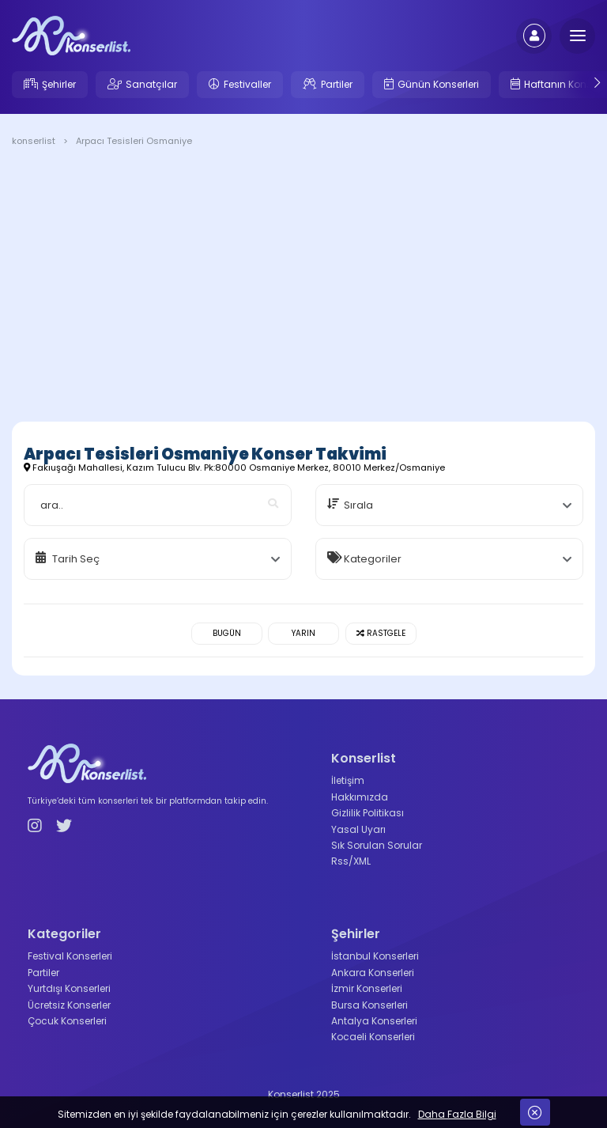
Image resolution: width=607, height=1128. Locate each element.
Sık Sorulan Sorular (376, 845)
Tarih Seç (76, 558)
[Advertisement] (303, 287)
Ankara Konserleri (372, 972)
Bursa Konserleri (369, 1005)
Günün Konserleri (438, 84)
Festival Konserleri (70, 956)
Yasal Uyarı (358, 829)
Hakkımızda (359, 797)
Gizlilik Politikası (367, 813)
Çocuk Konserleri (67, 1021)
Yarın (303, 633)
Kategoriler (373, 558)
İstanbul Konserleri (375, 956)
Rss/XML (351, 861)
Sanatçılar (151, 84)
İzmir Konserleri (366, 988)
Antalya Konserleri (374, 1021)
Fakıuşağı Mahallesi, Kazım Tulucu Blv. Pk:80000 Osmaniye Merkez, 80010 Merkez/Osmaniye (234, 467)
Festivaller (247, 84)
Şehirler (59, 84)
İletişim (347, 780)
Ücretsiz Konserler (69, 1005)
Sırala (358, 505)
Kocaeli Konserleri (373, 1036)
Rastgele (380, 633)
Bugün (227, 633)
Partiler (337, 84)
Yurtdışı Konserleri (69, 988)
